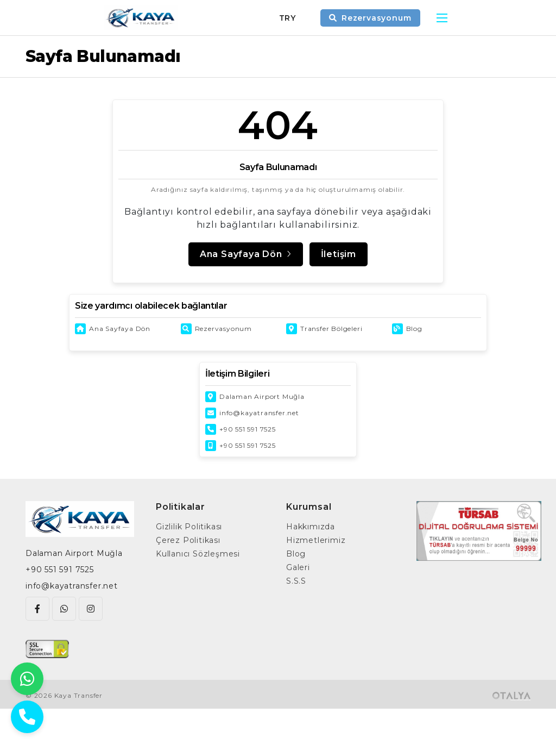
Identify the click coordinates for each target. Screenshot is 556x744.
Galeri (298, 567)
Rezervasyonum (223, 328)
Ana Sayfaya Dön (119, 328)
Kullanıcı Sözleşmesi (198, 554)
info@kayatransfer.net (259, 413)
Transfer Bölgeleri (331, 328)
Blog (414, 328)
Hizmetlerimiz (315, 540)
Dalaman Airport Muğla (262, 396)
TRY (287, 18)
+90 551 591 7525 (247, 429)
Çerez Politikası (188, 540)
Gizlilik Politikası (189, 527)
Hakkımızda (310, 527)
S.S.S (296, 581)
